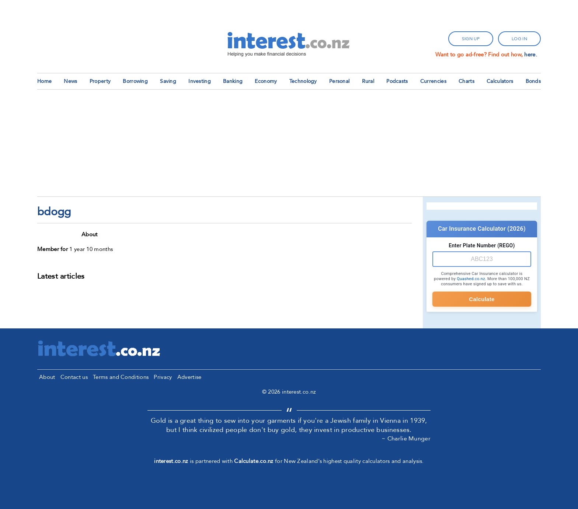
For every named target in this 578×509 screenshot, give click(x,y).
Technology (303, 81)
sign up (471, 39)
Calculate (481, 299)
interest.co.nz (171, 461)
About (47, 377)
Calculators (500, 81)
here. (530, 54)
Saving (168, 81)
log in (519, 39)
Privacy (163, 377)
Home (44, 81)
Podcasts (397, 81)
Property (100, 81)
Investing (199, 81)
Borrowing (135, 81)
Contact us (74, 377)
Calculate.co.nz (254, 461)
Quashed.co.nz (471, 278)
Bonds (533, 81)
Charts (466, 81)
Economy (266, 81)
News (70, 81)
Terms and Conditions (121, 377)
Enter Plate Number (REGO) (482, 245)
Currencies (433, 81)
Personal (339, 81)
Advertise (189, 377)
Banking (233, 81)
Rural (368, 81)
